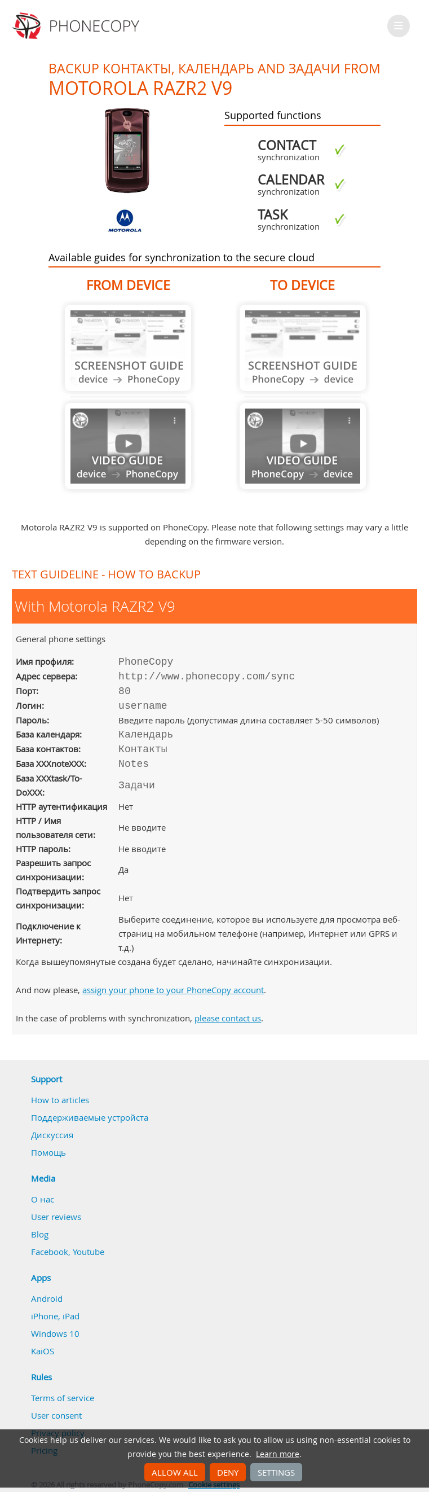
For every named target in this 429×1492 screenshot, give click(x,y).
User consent (56, 1415)
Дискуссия (52, 1134)
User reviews (56, 1216)
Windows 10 (55, 1333)
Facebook (49, 1251)
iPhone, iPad (55, 1316)
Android (47, 1298)
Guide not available (128, 348)
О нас (42, 1199)
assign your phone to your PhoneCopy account (173, 989)
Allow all (175, 1472)
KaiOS (42, 1351)
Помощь (48, 1152)
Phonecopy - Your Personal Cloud (77, 26)
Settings (276, 1472)
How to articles (60, 1099)
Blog (39, 1234)
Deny (227, 1472)
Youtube (88, 1251)
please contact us (227, 1018)
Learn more (277, 1454)
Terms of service (62, 1397)
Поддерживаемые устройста (89, 1117)
